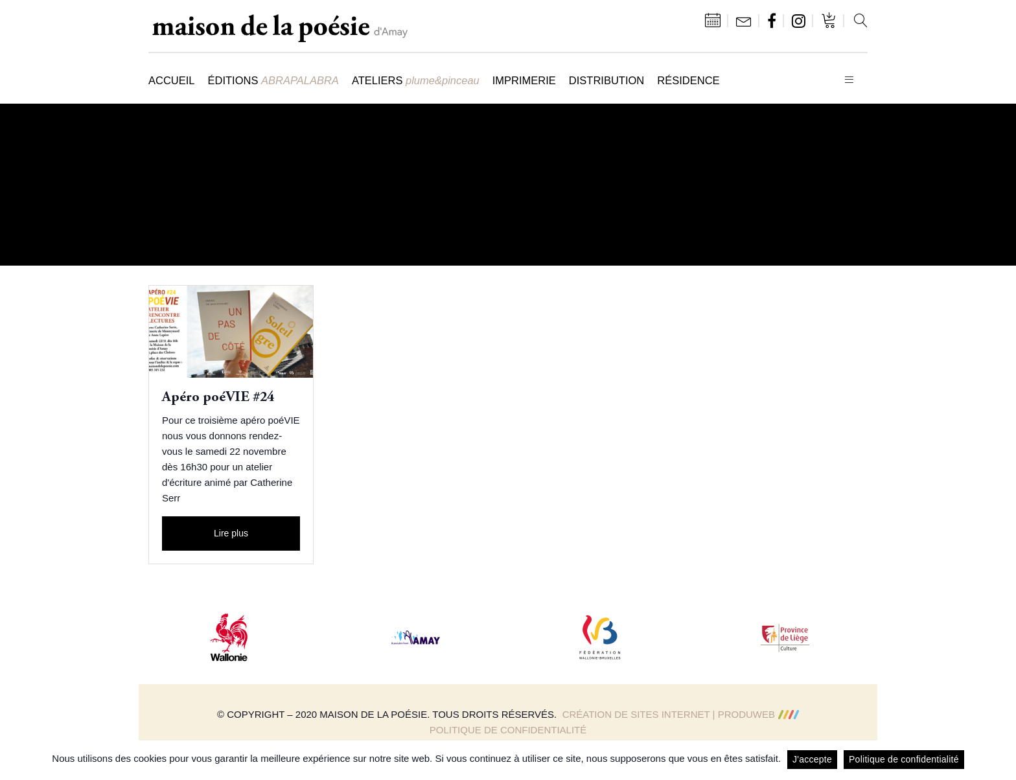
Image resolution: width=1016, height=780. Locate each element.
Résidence (688, 80)
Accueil (171, 80)
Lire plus (231, 533)
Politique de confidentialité (508, 729)
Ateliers (415, 80)
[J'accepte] (999, 759)
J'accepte (812, 759)
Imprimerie (524, 80)
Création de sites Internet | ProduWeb (680, 714)
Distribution (606, 80)
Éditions (273, 80)
